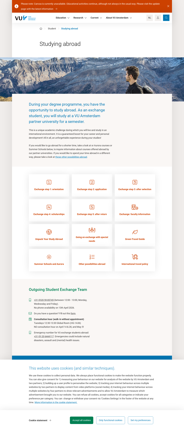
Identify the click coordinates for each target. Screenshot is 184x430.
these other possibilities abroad (71, 157)
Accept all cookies (81, 420)
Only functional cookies (110, 420)
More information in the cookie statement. (56, 402)
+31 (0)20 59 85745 (44, 300)
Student (52, 28)
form (73, 313)
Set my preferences (141, 420)
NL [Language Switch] (149, 17)
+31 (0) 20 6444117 (44, 336)
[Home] (41, 28)
